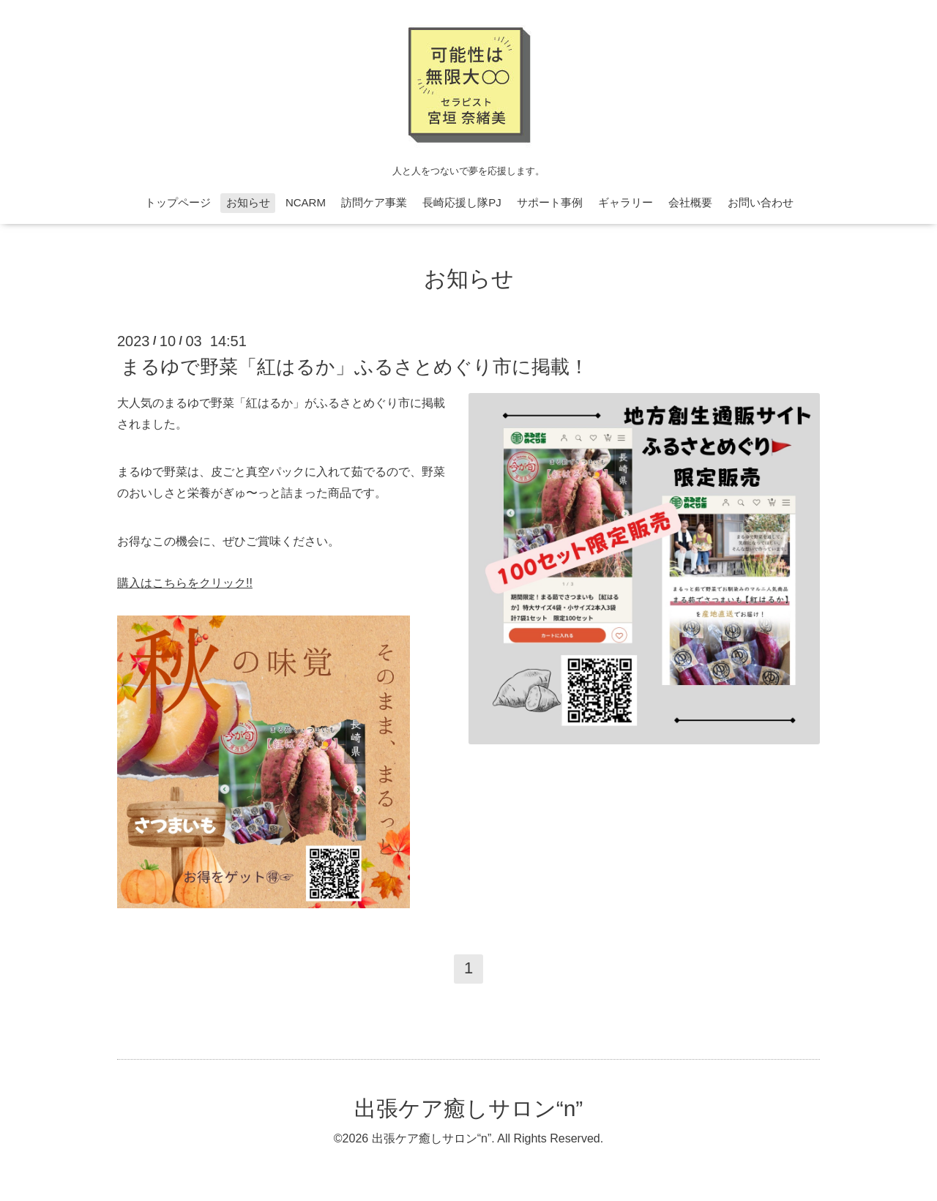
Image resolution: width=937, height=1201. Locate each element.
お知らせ (248, 202)
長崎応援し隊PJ (461, 202)
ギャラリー (625, 202)
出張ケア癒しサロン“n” (468, 1108)
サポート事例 (550, 202)
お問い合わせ (761, 202)
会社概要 (690, 202)
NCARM (305, 202)
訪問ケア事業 (374, 202)
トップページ (178, 202)
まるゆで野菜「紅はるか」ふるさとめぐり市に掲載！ (355, 367)
